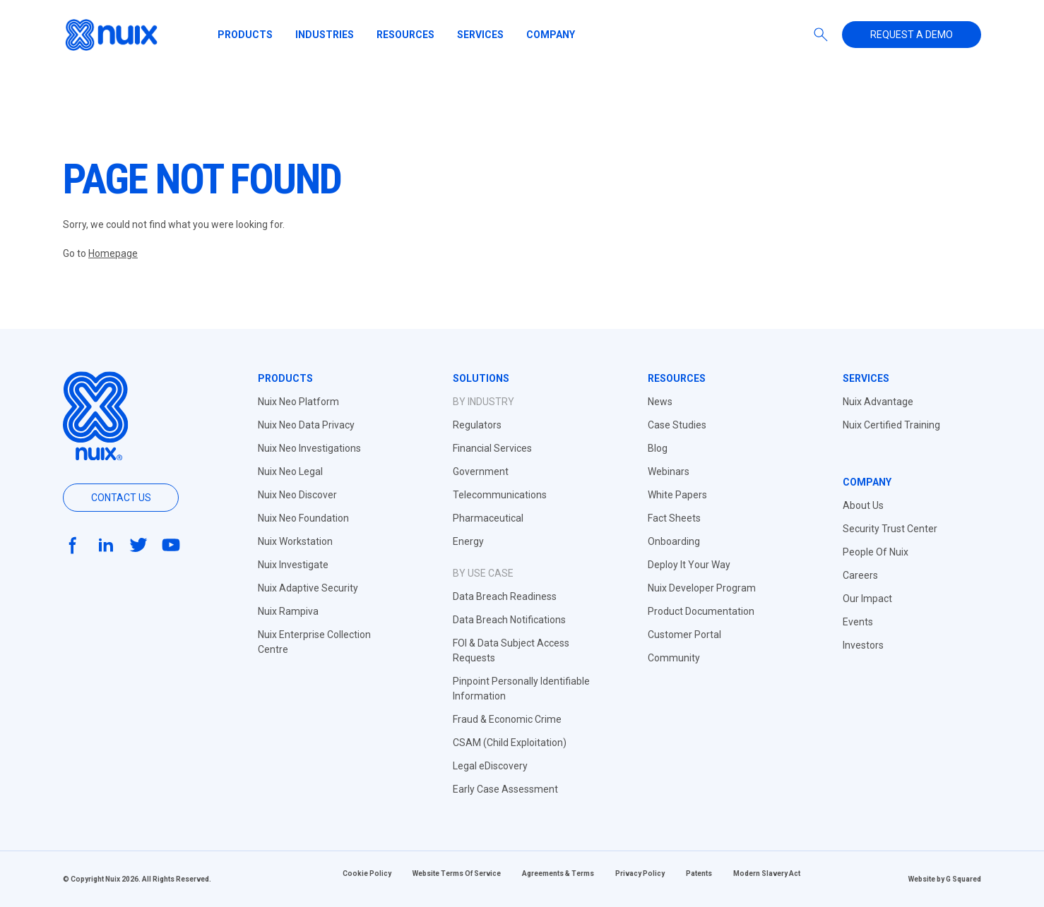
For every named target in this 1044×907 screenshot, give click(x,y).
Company (550, 34)
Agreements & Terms (558, 873)
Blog (658, 448)
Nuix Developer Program (702, 588)
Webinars (668, 471)
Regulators (477, 425)
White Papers (677, 494)
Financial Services (492, 448)
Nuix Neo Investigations (309, 448)
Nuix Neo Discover (297, 494)
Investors (863, 645)
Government (481, 471)
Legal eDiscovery (490, 765)
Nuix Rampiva (288, 611)
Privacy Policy (640, 873)
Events (858, 621)
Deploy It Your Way (689, 564)
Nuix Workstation (295, 541)
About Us (863, 505)
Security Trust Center (890, 528)
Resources (405, 34)
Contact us (121, 497)
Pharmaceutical (488, 518)
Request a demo (911, 34)
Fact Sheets (674, 518)
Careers (860, 575)
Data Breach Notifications (509, 619)
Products (245, 34)
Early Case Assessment (505, 789)
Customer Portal (684, 634)
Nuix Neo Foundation (303, 518)
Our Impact (867, 598)
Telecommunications (500, 494)
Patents (699, 873)
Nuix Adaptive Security (308, 588)
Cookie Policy (367, 873)
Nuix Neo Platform (298, 401)
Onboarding (674, 541)
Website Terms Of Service (457, 873)
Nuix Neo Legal (290, 471)
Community (674, 657)
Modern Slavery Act (766, 873)
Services (480, 34)
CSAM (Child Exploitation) (510, 742)
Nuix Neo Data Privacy (306, 425)
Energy (468, 541)
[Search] (821, 34)
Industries (324, 34)
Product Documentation (701, 611)
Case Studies (677, 425)
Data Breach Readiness (505, 596)
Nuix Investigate (293, 564)
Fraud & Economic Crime (507, 719)
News (660, 401)
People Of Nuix (875, 552)
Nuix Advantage (878, 401)
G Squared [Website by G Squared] (963, 879)
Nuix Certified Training (891, 425)
